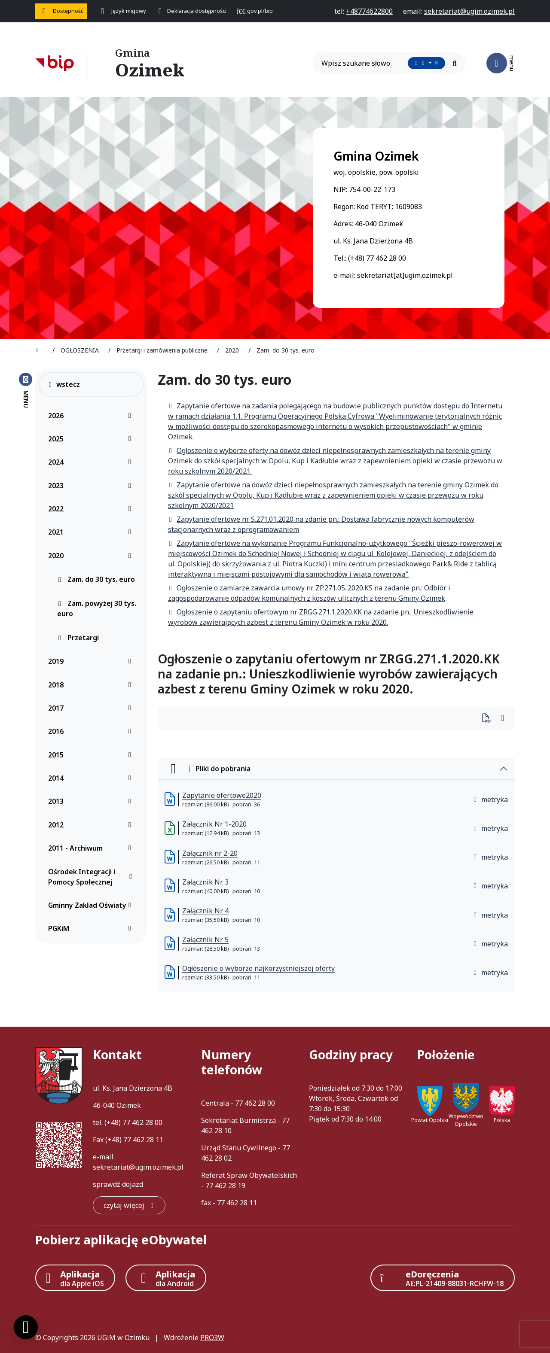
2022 (92, 509)
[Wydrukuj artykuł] (489, 719)
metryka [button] (490, 799)
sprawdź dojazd (118, 1184)
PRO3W (212, 1337)
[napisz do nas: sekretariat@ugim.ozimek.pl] (469, 11)
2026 (92, 415)
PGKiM (92, 928)
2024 (92, 462)
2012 (92, 825)
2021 (92, 532)
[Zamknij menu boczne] (25, 390)
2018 (92, 685)
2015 (92, 755)
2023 (92, 485)
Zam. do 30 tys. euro (96, 579)
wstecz (64, 384)
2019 (92, 661)
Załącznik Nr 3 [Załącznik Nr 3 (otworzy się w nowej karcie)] (205, 882)
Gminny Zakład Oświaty (92, 905)
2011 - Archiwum (92, 848)
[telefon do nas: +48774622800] (369, 11)
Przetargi (78, 637)
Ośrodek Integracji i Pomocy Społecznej (92, 877)
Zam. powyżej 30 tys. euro (96, 608)
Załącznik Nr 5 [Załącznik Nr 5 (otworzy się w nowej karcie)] (205, 939)
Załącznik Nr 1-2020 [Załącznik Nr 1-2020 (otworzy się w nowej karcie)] (214, 824)
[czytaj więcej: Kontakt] (129, 1205)
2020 (92, 555)
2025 (92, 439)
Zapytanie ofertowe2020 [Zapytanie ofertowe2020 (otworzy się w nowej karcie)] (221, 795)
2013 (92, 801)
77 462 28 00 (142, 1122)
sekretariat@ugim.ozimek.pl (138, 1167)
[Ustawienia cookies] (26, 1327)
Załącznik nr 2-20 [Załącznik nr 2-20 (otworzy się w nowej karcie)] (210, 853)
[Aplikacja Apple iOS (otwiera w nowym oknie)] (75, 1277)
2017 (92, 708)
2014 (92, 778)
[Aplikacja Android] (165, 1277)
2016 (92, 731)
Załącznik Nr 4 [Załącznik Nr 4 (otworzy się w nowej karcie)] (205, 910)
